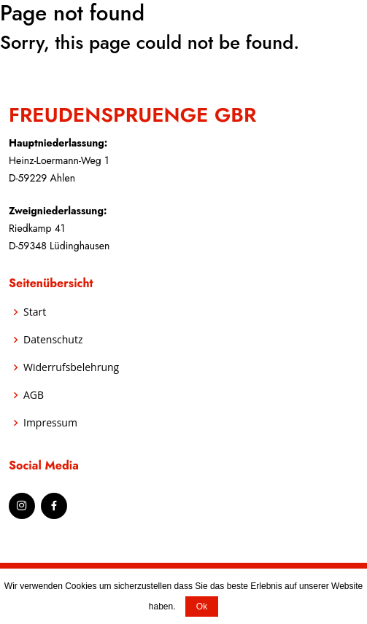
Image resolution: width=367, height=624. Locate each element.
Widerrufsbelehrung (71, 367)
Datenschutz (52, 340)
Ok (201, 606)
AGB (33, 395)
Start (34, 312)
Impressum (50, 423)
